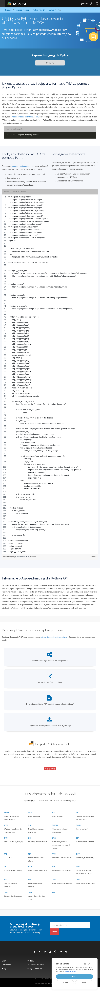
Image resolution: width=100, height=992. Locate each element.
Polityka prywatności (41, 979)
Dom (4, 956)
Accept (74, 976)
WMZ (78, 862)
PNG (54, 849)
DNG (6, 833)
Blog (4, 964)
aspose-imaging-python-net (23, 166)
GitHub (33, 557)
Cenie (79, 956)
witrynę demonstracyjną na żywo (53, 637)
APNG (6, 808)
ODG (30, 888)
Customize (65, 982)
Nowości (55, 956)
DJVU (78, 821)
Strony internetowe (34, 964)
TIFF (78, 849)
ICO (53, 808)
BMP (30, 808)
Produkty (30, 956)
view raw (93, 557)
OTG (5, 888)
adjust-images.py (10, 557)
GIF (77, 833)
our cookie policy (70, 972)
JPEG (6, 821)
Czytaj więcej (50, 767)
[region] (50, 374)
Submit (54, 927)
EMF (30, 833)
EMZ (54, 833)
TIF (5, 862)
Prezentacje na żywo (35, 960)
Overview (50, 63)
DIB (29, 821)
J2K (29, 849)
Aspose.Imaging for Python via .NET (26, 117)
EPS (29, 875)
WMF (54, 862)
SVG (5, 875)
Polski (83, 4)
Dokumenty (6, 960)
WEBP (30, 862)
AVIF (54, 888)
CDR (54, 875)
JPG (77, 808)
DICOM (55, 821)
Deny (84, 982)
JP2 (5, 849)
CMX (78, 875)
